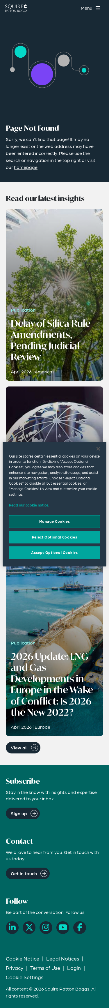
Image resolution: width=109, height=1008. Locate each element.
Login (74, 967)
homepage (25, 167)
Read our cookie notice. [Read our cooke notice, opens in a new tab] (29, 505)
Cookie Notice (22, 958)
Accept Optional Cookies (54, 552)
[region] (54, 504)
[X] (29, 927)
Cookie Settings (24, 977)
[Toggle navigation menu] (91, 8)
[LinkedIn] (12, 927)
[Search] (72, 8)
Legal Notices (62, 958)
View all (19, 747)
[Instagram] (46, 927)
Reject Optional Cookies (54, 537)
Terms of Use (45, 967)
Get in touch (24, 873)
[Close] (98, 448)
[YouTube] (62, 927)
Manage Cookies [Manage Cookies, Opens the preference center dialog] (54, 521)
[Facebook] (79, 927)
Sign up (19, 813)
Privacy (14, 967)
